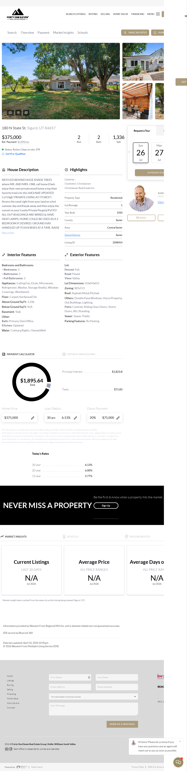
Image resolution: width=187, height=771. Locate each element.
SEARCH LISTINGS (76, 14)
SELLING (105, 14)
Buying (10, 685)
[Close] (180, 741)
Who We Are (13, 703)
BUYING (93, 14)
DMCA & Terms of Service (159, 767)
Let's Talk (171, 14)
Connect (11, 707)
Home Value (12, 698)
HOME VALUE (120, 14)
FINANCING (137, 14)
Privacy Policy (138, 767)
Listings (10, 680)
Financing (11, 694)
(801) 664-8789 (165, 701)
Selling (10, 689)
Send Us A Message (122, 724)
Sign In (175, 3)
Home (10, 676)
